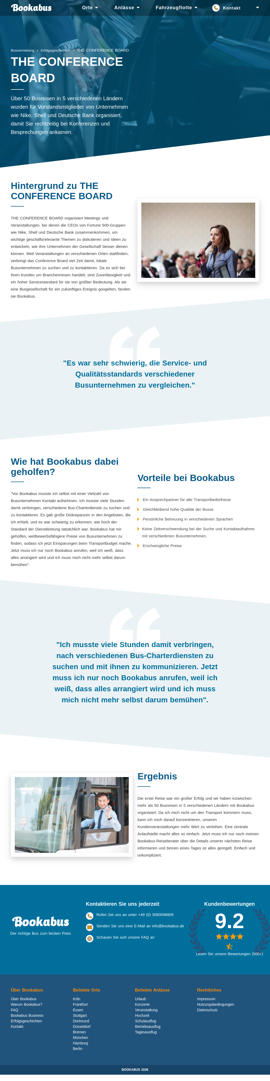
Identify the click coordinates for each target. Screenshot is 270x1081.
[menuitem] (87, 8)
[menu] (142, 8)
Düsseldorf (81, 1033)
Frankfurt (80, 1011)
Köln (76, 1005)
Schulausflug (145, 1027)
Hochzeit (142, 1022)
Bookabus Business (27, 1022)
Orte (87, 7)
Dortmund (81, 1027)
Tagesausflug (146, 1038)
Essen (78, 1016)
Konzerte (142, 1011)
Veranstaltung (146, 1016)
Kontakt (232, 8)
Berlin (77, 1055)
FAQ (14, 1016)
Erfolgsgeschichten (26, 1027)
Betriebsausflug (148, 1033)
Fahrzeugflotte (174, 7)
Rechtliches (210, 996)
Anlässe (124, 7)
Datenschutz (207, 1016)
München (80, 1044)
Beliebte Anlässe (153, 996)
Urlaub (140, 1005)
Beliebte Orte (87, 996)
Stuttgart (80, 1022)
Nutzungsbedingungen (215, 1011)
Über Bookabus (28, 996)
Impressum (206, 1005)
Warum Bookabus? (26, 1011)
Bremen (79, 1038)
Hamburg (80, 1049)
